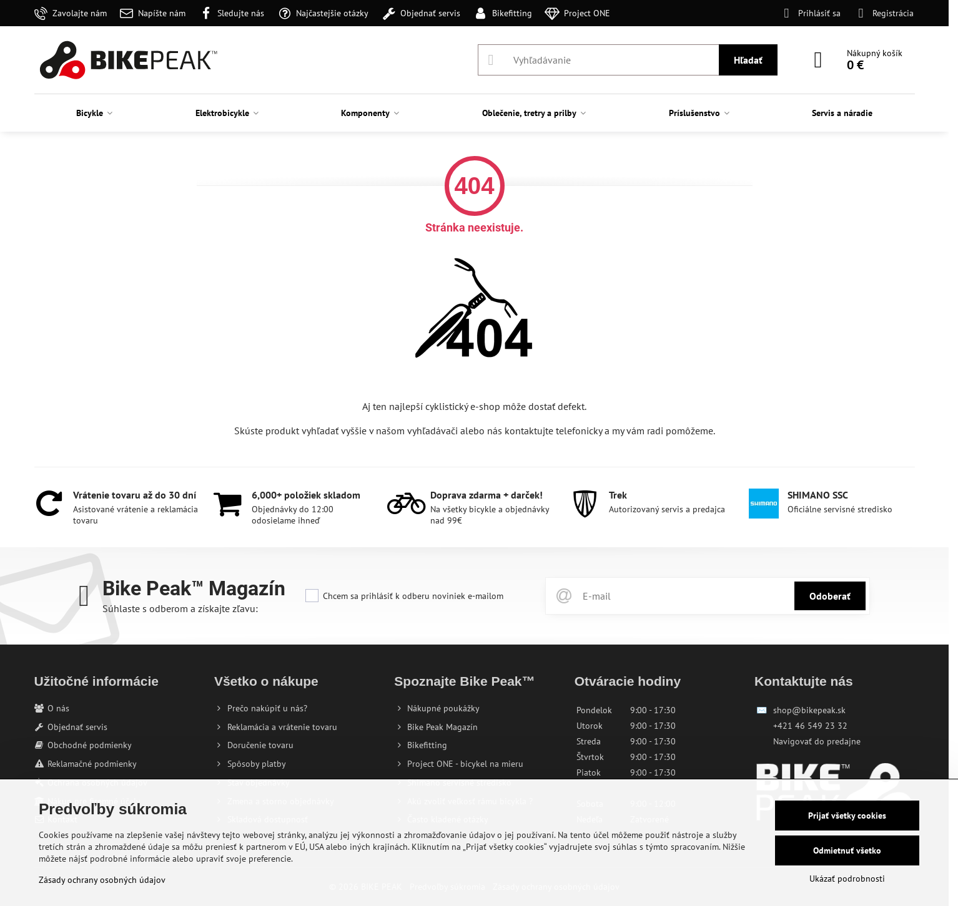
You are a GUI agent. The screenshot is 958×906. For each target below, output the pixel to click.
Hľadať (748, 60)
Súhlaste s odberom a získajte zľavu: (180, 608)
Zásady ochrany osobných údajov (102, 879)
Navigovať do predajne (817, 741)
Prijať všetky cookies (847, 815)
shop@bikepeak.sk (809, 710)
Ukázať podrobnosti (847, 878)
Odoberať (830, 596)
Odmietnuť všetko (847, 850)
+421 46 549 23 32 (810, 725)
